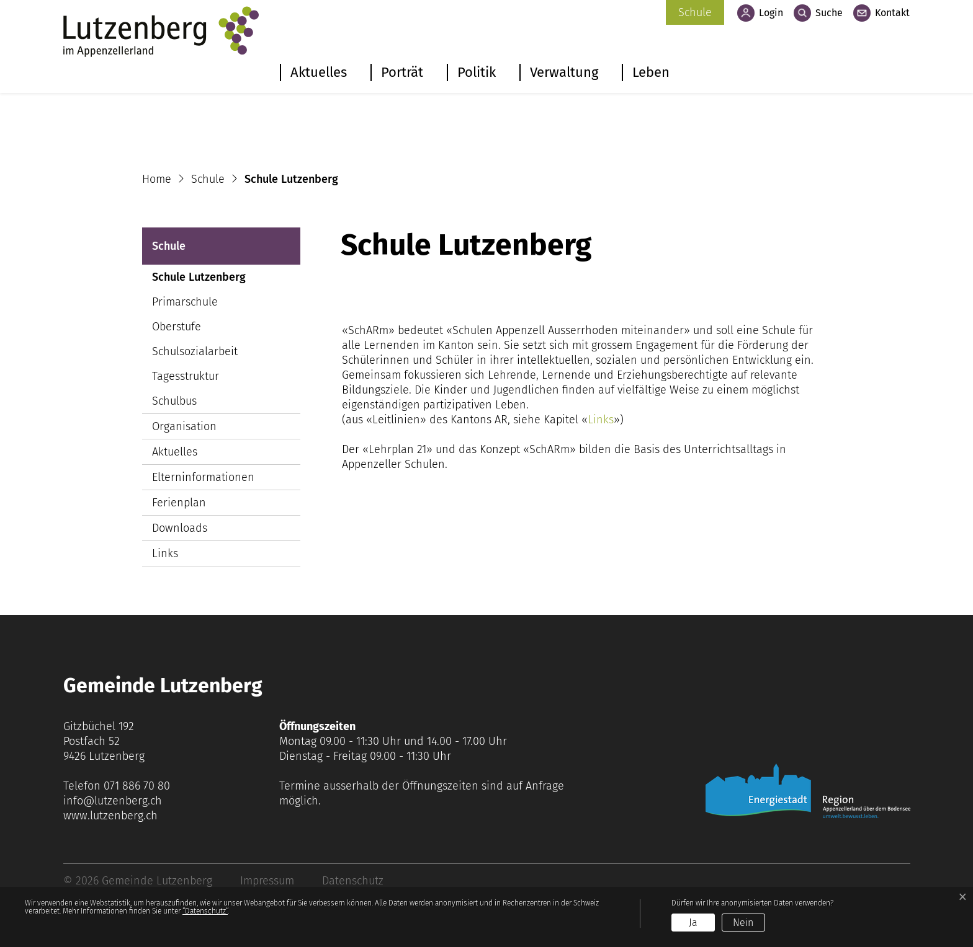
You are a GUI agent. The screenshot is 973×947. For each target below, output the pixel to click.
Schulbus (174, 401)
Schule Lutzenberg (198, 279)
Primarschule (185, 302)
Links (165, 553)
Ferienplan (179, 502)
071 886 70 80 (137, 786)
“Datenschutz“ (205, 911)
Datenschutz (352, 881)
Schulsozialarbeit (195, 351)
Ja (693, 922)
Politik (476, 72)
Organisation (184, 426)
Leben (651, 72)
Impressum (267, 881)
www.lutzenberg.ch (110, 815)
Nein (743, 922)
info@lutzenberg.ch (112, 801)
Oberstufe (176, 326)
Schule (695, 12)
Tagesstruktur (185, 376)
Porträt (402, 72)
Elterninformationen (203, 477)
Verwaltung (564, 72)
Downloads (179, 528)
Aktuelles (318, 72)
